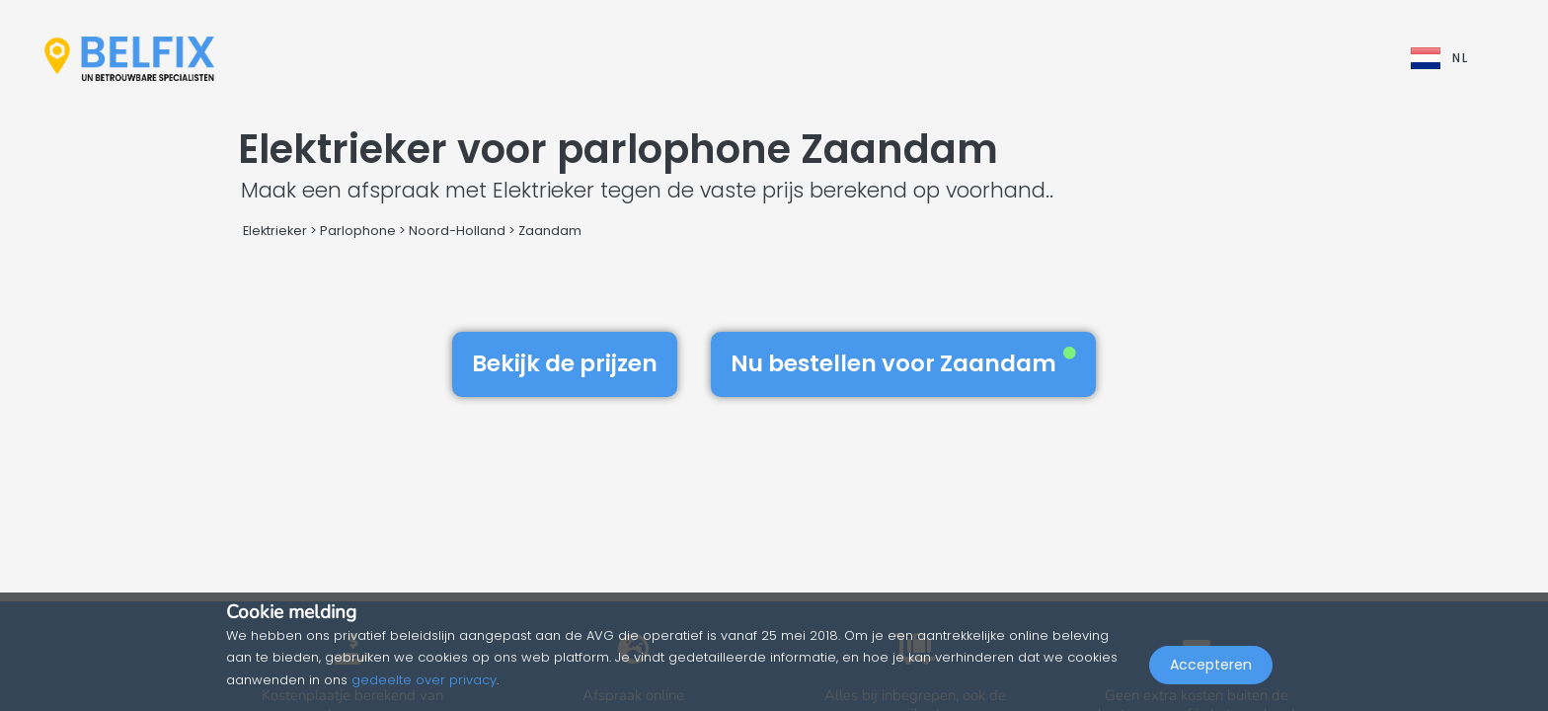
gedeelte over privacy (424, 680)
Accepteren (1211, 667)
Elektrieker (275, 230)
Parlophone (358, 230)
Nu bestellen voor (903, 363)
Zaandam (549, 230)
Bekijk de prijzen (565, 363)
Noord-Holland (457, 230)
